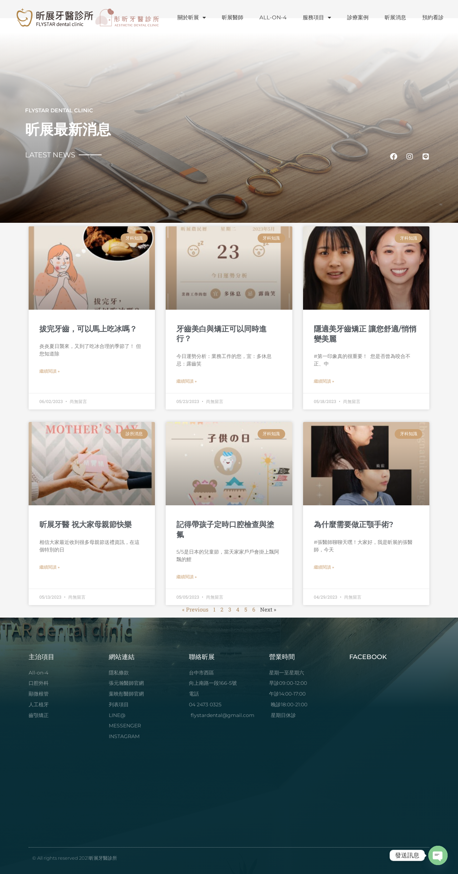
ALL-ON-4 (273, 17)
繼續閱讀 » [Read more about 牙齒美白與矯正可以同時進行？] (186, 381)
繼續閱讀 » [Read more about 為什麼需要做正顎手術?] (324, 567)
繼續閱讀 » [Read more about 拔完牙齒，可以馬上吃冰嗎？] (49, 371)
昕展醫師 (232, 17)
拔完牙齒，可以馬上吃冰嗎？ (88, 328)
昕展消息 (395, 17)
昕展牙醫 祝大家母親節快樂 (85, 524)
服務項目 (317, 17)
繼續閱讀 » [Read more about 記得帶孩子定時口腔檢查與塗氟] (186, 576)
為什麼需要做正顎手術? (353, 524)
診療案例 (358, 17)
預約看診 (433, 17)
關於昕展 (191, 17)
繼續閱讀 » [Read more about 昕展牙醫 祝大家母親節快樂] (49, 567)
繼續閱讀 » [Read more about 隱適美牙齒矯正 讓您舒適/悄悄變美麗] (324, 381)
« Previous (195, 609)
